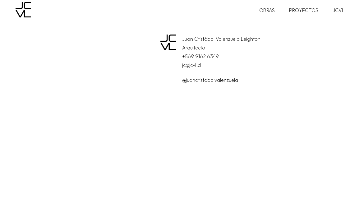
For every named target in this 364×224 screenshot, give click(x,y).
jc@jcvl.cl (191, 65)
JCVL (338, 10)
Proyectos (303, 10)
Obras (267, 10)
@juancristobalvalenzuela (210, 80)
